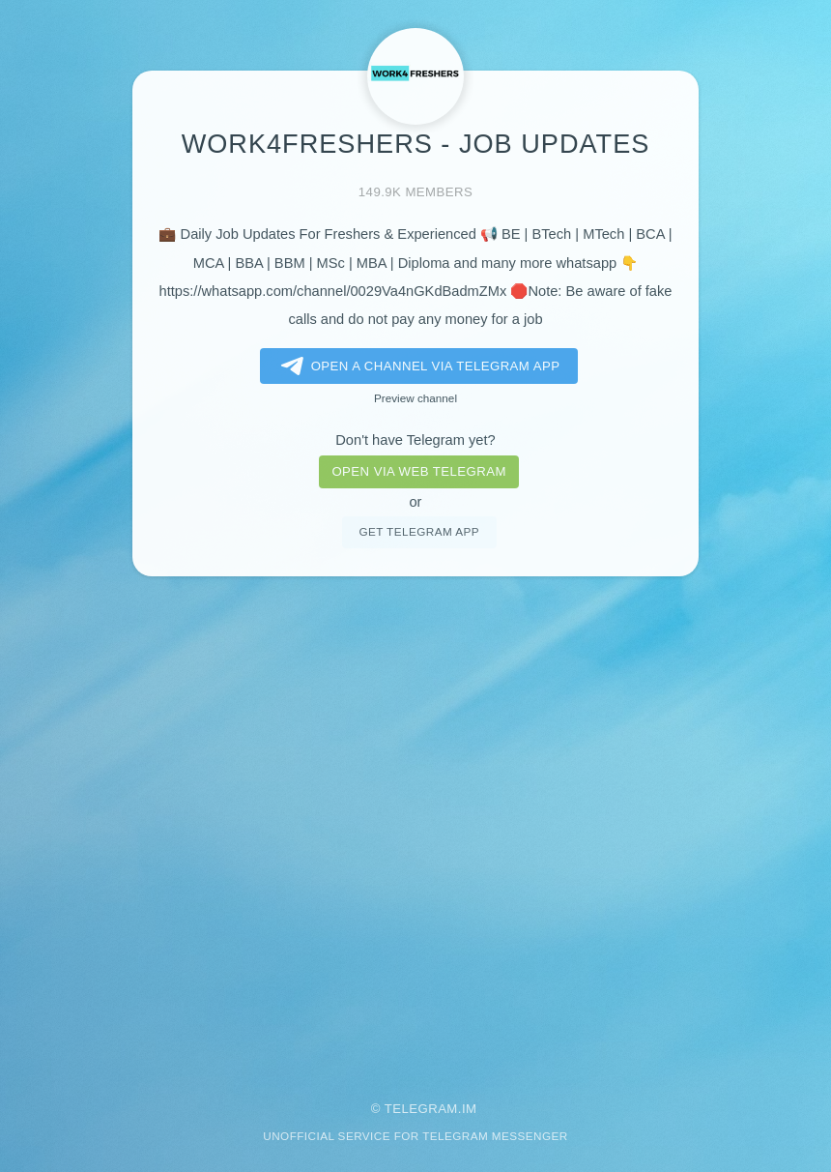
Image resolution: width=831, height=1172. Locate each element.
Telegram (421, 1108)
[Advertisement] (415, 825)
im (469, 1108)
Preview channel (415, 398)
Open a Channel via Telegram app (416, 366)
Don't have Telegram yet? (415, 440)
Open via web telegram (418, 471)
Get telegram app (418, 531)
